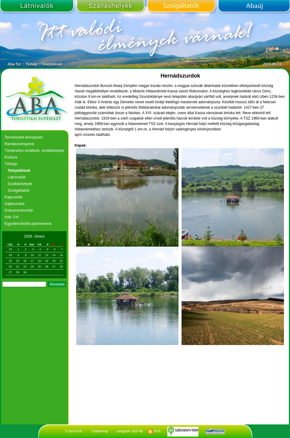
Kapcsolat (13, 197)
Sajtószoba (14, 203)
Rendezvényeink (19, 144)
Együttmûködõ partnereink (28, 223)
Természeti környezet (24, 137)
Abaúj (253, 7)
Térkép (31, 64)
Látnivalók (37, 7)
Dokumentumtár (19, 210)
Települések (52, 64)
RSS (154, 431)
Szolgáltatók (181, 7)
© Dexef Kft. (74, 431)
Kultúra (11, 157)
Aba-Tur (14, 64)
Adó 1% (12, 217)
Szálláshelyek (110, 7)
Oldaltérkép (100, 431)
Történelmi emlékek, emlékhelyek (34, 150)
